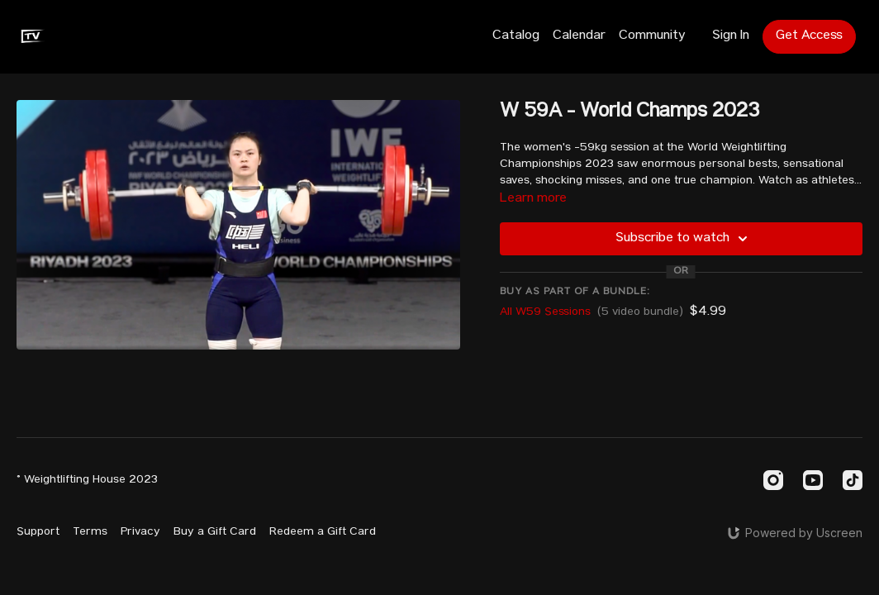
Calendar (579, 36)
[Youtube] (813, 480)
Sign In (730, 36)
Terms (90, 532)
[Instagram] (773, 480)
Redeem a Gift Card (322, 532)
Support (38, 532)
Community (652, 36)
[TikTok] (852, 480)
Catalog (515, 36)
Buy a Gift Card (214, 532)
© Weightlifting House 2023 (87, 480)
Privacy (140, 532)
